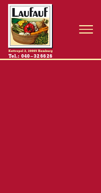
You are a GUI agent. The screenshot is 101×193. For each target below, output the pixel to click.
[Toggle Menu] (86, 29)
